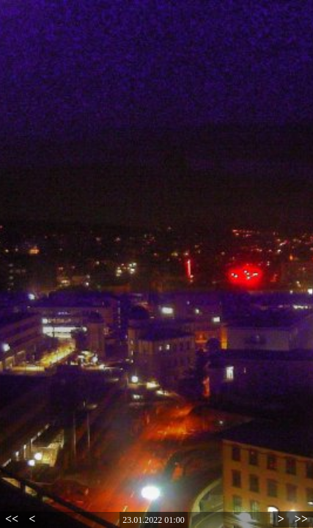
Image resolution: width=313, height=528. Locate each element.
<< (11, 519)
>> (301, 519)
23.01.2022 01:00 (153, 520)
